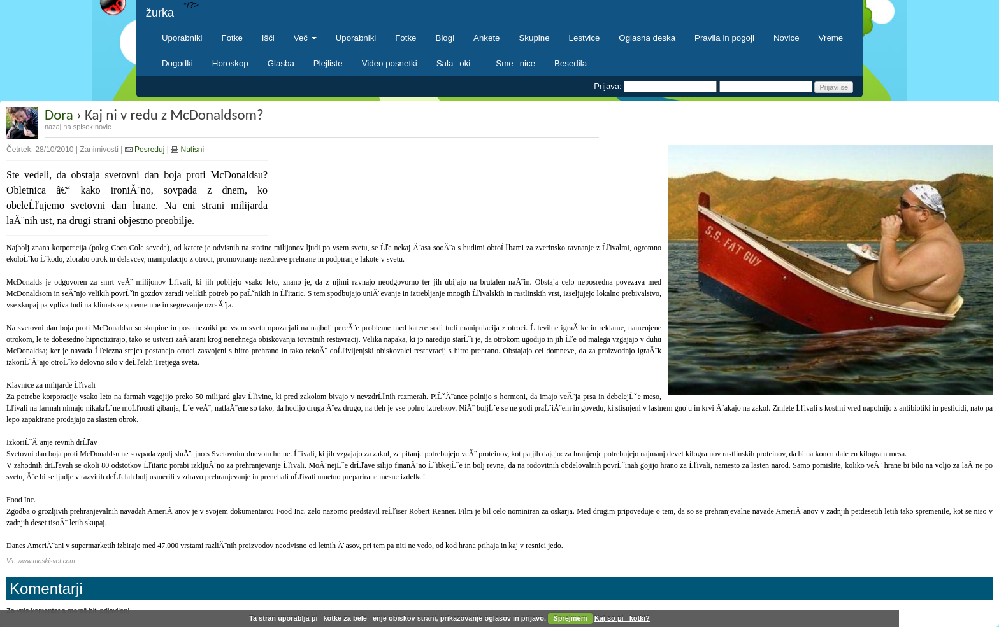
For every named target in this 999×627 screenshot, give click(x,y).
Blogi (445, 38)
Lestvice (584, 38)
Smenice (515, 63)
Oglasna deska (647, 38)
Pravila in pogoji (724, 38)
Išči (268, 38)
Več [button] (305, 38)
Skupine (534, 38)
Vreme (831, 38)
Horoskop (230, 63)
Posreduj (145, 149)
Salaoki (456, 63)
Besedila (570, 63)
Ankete (486, 38)
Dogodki (177, 63)
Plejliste (328, 63)
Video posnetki (389, 63)
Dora (59, 114)
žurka (160, 12)
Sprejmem (570, 618)
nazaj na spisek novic (78, 126)
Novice (786, 38)
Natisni (187, 149)
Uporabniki (182, 38)
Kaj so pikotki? (622, 618)
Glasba (281, 63)
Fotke (232, 38)
